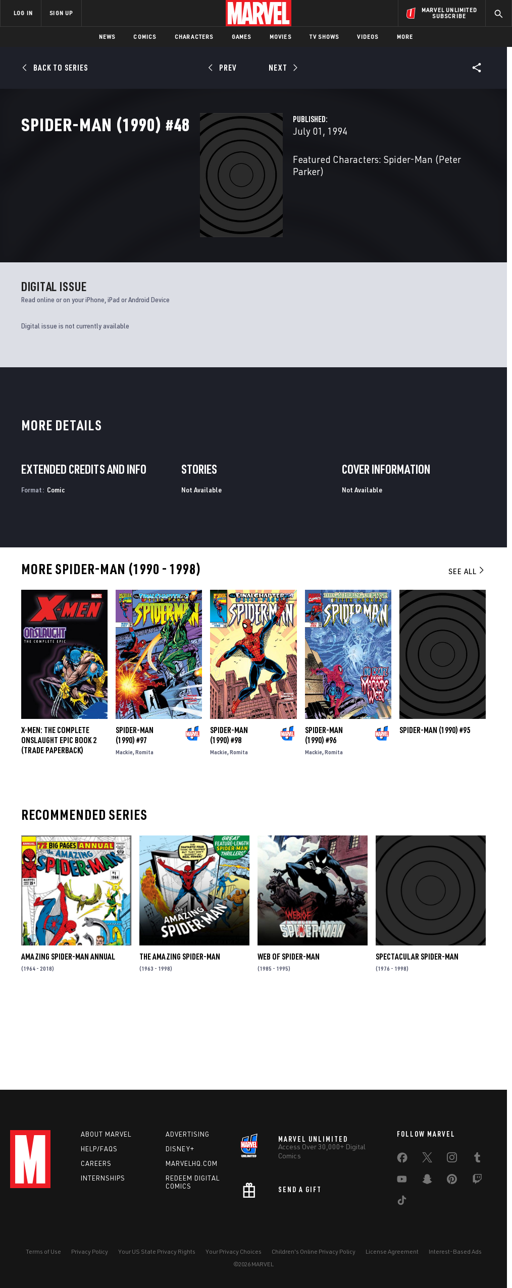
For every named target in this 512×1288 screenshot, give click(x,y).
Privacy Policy (89, 1251)
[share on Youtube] (402, 1181)
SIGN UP (61, 13)
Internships (103, 1178)
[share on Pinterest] (452, 1181)
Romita (144, 832)
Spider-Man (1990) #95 (434, 811)
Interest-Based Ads (455, 1251)
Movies (280, 36)
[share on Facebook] (402, 1160)
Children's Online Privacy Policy (313, 1251)
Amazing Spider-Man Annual (68, 1037)
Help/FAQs (99, 1149)
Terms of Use (43, 1251)
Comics (144, 36)
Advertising (188, 1134)
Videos (367, 36)
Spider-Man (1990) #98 (229, 816)
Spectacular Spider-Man (417, 1037)
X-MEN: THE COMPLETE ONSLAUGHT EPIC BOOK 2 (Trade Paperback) (58, 821)
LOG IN (23, 13)
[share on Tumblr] (477, 1159)
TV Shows (324, 36)
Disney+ (180, 1149)
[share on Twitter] (427, 1159)
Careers (96, 1163)
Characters (194, 36)
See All (467, 651)
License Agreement (392, 1251)
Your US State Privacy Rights (156, 1251)
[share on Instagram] (452, 1159)
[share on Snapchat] (427, 1181)
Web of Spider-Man (289, 1037)
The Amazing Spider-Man (179, 1037)
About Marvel (106, 1134)
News (107, 36)
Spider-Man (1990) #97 (134, 816)
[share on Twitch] (477, 1181)
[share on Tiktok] (402, 1202)
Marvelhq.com (192, 1163)
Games (241, 36)
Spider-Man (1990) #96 (324, 816)
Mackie (124, 832)
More (405, 36)
